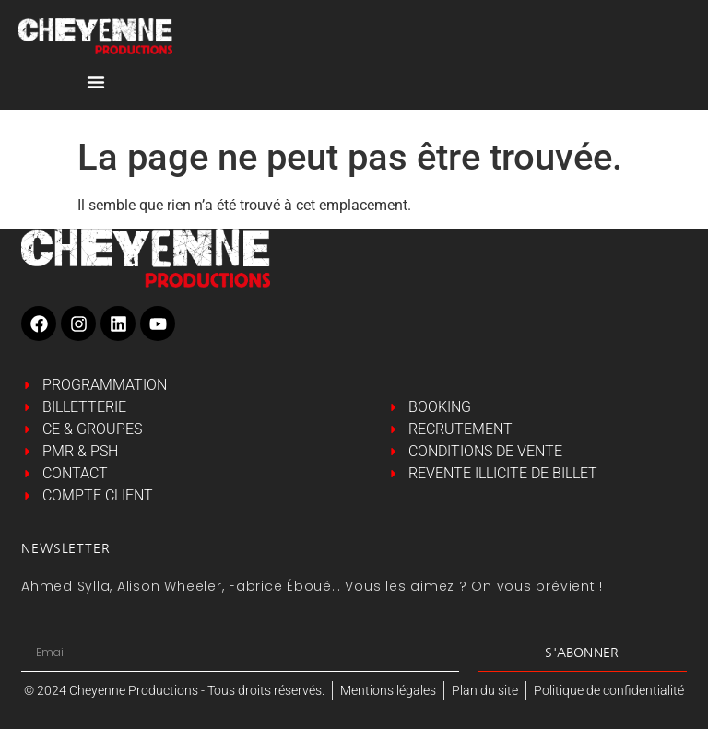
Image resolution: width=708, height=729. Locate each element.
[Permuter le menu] (96, 82)
